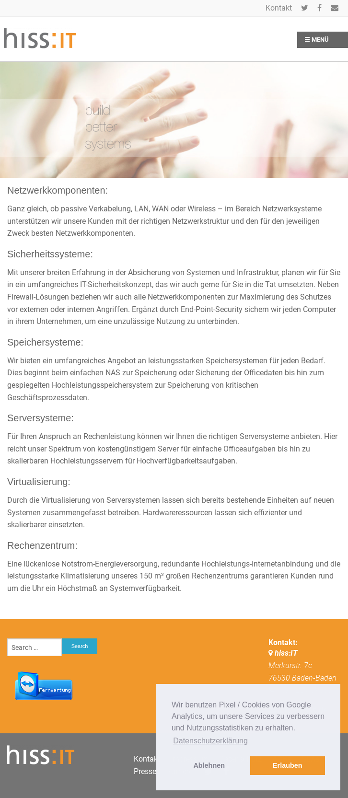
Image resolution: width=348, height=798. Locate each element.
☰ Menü (316, 39)
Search (79, 646)
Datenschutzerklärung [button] (210, 741)
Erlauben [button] (287, 765)
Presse (145, 771)
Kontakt (279, 7)
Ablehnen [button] (209, 765)
